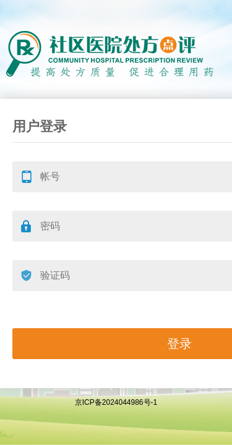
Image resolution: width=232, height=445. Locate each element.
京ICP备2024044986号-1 (116, 402)
